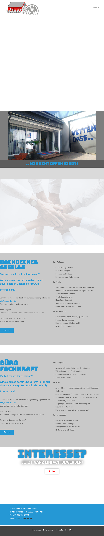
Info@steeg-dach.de (23, 519)
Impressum (36, 530)
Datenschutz (48, 530)
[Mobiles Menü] (95, 7)
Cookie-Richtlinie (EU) (64, 530)
